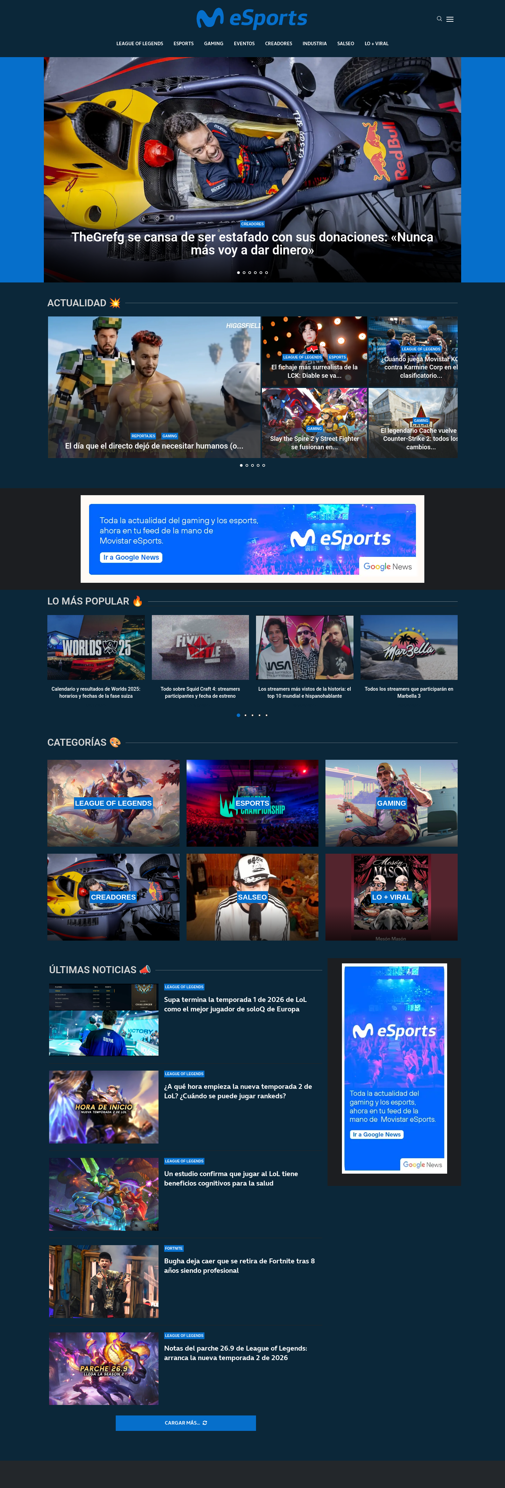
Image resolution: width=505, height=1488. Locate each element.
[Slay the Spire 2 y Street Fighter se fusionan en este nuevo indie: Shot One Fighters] (314, 423)
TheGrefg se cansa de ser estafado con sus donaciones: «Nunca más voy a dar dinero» (252, 244)
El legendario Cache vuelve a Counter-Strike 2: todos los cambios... (421, 439)
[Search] (439, 19)
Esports (184, 43)
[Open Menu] (449, 19)
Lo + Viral (377, 43)
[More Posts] (186, 1423)
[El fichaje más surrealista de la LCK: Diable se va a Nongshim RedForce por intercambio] (314, 351)
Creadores (278, 43)
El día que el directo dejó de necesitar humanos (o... (154, 446)
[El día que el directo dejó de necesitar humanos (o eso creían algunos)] (154, 387)
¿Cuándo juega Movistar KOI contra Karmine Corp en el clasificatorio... (421, 367)
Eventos (244, 43)
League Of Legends (139, 43)
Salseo (345, 43)
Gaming (213, 43)
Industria (315, 43)
